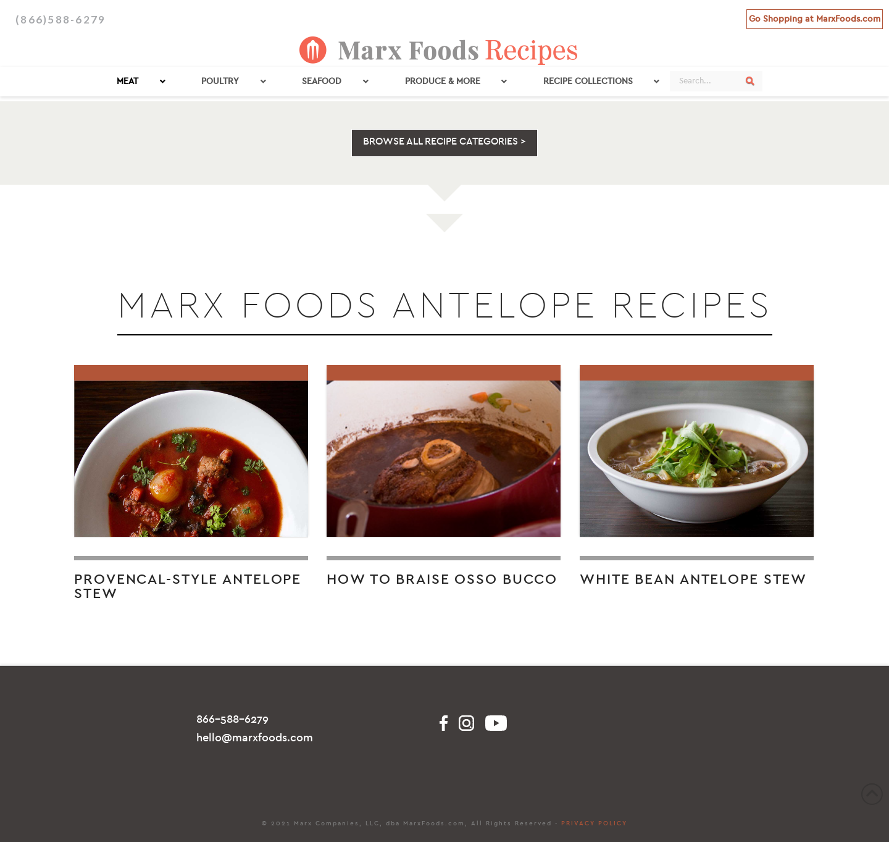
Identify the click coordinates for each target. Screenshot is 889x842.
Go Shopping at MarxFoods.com (814, 19)
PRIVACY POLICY (594, 823)
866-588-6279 (232, 719)
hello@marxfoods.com (254, 737)
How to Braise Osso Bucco (442, 579)
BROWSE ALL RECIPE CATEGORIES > (444, 141)
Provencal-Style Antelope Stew (187, 586)
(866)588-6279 (60, 19)
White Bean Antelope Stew (693, 579)
